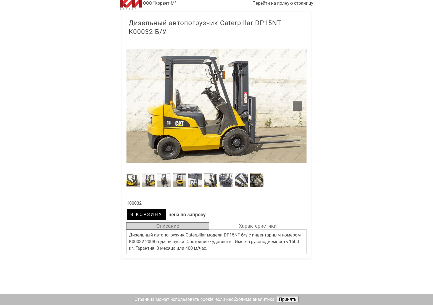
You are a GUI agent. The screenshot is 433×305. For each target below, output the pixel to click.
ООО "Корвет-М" (148, 5)
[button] (216, 105)
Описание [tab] (167, 226)
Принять (287, 299)
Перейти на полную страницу (282, 3)
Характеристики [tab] (258, 226)
